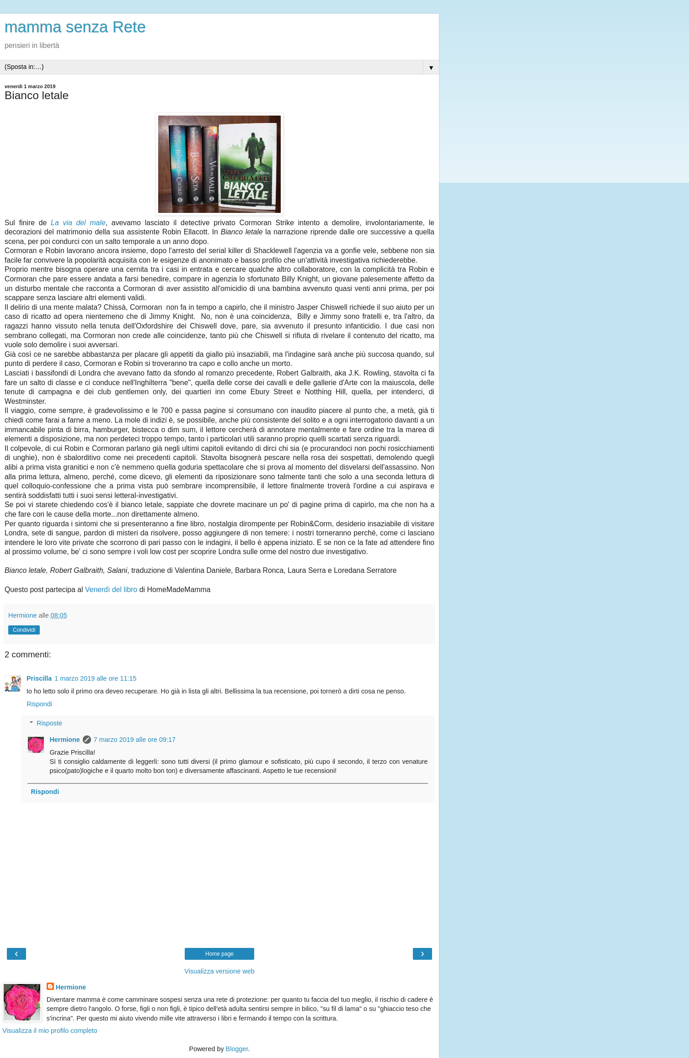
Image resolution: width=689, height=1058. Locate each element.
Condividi (24, 630)
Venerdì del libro (111, 589)
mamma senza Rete (75, 27)
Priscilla (39, 678)
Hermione (64, 739)
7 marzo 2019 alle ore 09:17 (135, 739)
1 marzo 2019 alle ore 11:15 (95, 678)
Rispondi (39, 704)
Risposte (49, 723)
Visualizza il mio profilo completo (49, 1030)
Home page (219, 954)
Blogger (237, 1049)
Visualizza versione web (219, 971)
